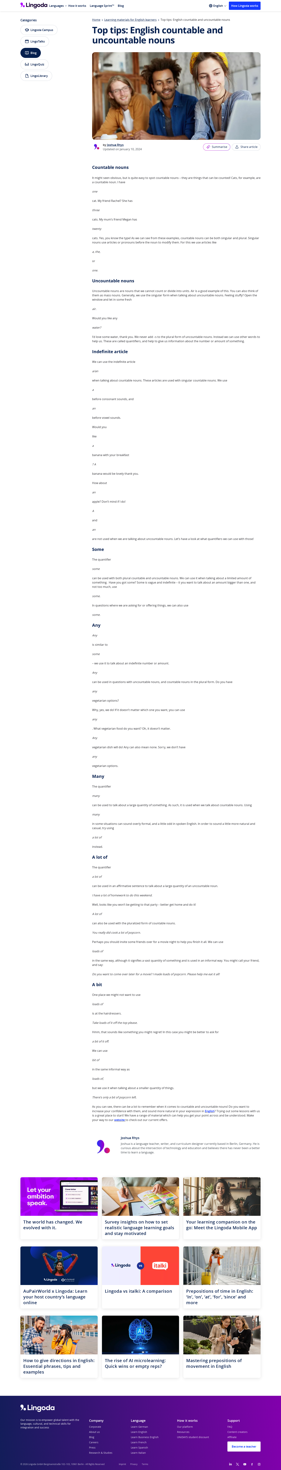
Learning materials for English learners (130, 19)
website (119, 1120)
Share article (246, 147)
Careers (93, 1442)
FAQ (229, 1427)
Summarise (216, 147)
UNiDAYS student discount (193, 1437)
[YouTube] (245, 1464)
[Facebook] (252, 1464)
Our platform (185, 1427)
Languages (56, 6)
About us (94, 1432)
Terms (145, 1464)
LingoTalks (35, 41)
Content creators (237, 1432)
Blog (121, 6)
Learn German (139, 1427)
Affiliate (232, 1437)
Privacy (133, 1464)
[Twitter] (237, 1464)
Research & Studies (100, 1453)
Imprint (122, 1464)
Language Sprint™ (102, 6)
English (210, 1111)
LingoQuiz (34, 64)
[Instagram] (259, 1464)
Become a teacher (244, 1446)
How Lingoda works (244, 6)
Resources (183, 1432)
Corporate (95, 1427)
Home (96, 19)
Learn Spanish (139, 1448)
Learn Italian (138, 1453)
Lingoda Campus (39, 30)
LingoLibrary (36, 76)
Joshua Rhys (115, 145)
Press (92, 1448)
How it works (77, 6)
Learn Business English (145, 1437)
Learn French (139, 1442)
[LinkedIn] (230, 1464)
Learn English (139, 1432)
